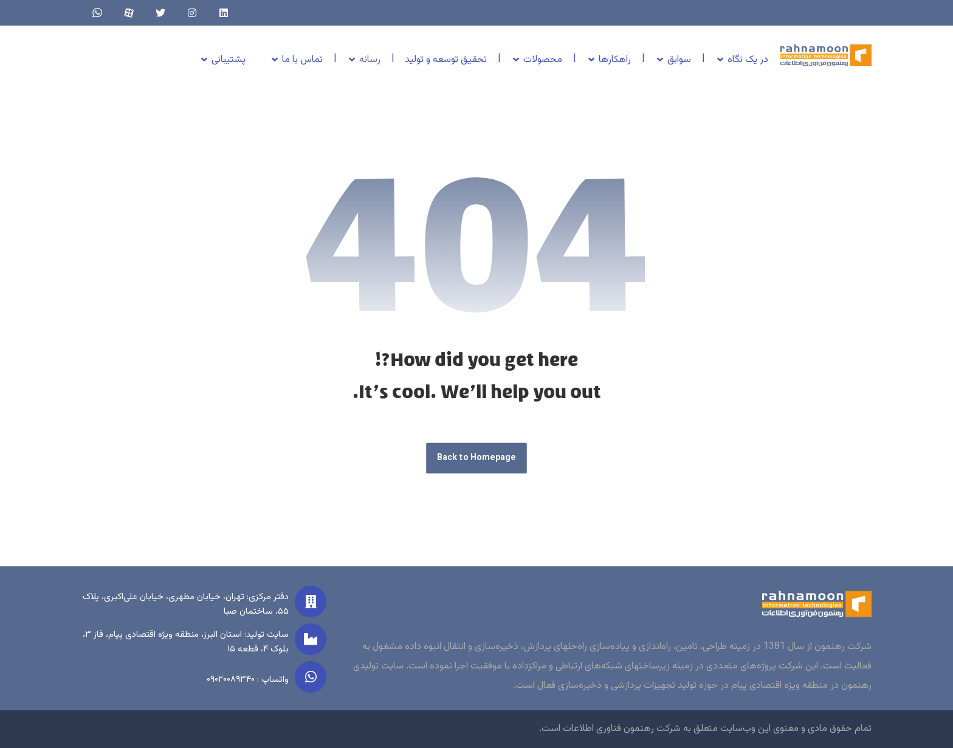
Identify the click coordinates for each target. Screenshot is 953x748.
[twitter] (160, 13)
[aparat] (129, 13)
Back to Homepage (476, 458)
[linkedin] (223, 13)
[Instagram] (192, 13)
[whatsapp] (97, 13)
